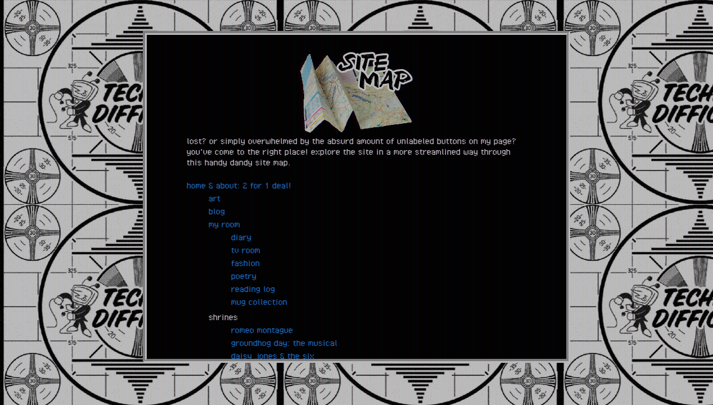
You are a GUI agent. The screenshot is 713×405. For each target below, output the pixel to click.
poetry (243, 276)
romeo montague (262, 330)
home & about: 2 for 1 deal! (239, 185)
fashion (245, 263)
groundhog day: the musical (284, 343)
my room (224, 224)
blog (217, 211)
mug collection (259, 301)
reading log (253, 289)
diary (241, 237)
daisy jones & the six (272, 355)
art (214, 198)
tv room (245, 250)
